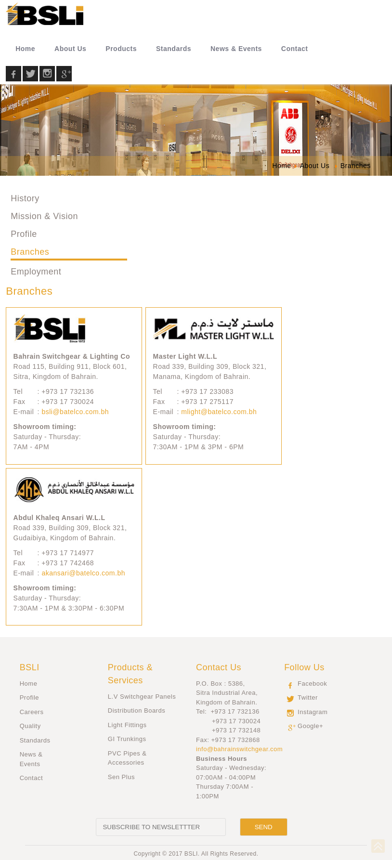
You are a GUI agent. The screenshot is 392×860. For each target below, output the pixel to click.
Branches (30, 252)
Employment (36, 271)
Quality (30, 726)
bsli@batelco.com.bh (75, 412)
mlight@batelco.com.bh (219, 412)
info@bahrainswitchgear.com (239, 749)
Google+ (310, 726)
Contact (31, 778)
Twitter (308, 697)
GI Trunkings (127, 739)
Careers (32, 712)
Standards (35, 740)
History (25, 198)
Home (29, 683)
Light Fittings (127, 725)
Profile (24, 234)
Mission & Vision (44, 216)
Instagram (312, 712)
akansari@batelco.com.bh (83, 573)
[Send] (263, 827)
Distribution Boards (136, 710)
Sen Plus (121, 777)
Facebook (312, 683)
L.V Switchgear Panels (142, 696)
